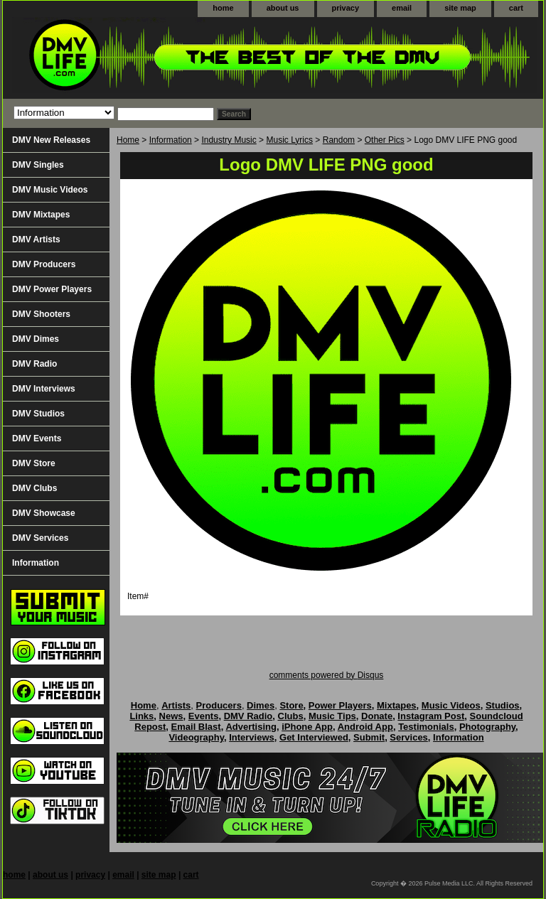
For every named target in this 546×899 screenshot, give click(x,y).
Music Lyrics (289, 140)
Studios (503, 705)
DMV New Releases (51, 140)
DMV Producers (43, 264)
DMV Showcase (43, 513)
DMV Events (36, 438)
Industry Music (228, 140)
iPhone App (307, 726)
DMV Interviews (43, 389)
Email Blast (196, 726)
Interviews (251, 737)
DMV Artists (36, 239)
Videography (196, 737)
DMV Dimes (35, 339)
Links (141, 716)
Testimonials (426, 726)
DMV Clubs (34, 488)
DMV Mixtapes (41, 215)
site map (460, 8)
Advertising (251, 726)
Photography (487, 726)
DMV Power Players (52, 289)
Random (339, 140)
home (223, 8)
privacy (346, 8)
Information (170, 140)
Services (409, 737)
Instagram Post (430, 716)
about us (283, 8)
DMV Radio (34, 364)
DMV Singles (38, 165)
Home (128, 140)
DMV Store (33, 463)
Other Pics (385, 140)
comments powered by (326, 675)
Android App (365, 726)
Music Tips (332, 716)
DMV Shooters (41, 314)
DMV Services (40, 538)
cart (516, 8)
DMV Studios (38, 414)
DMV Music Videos (49, 190)
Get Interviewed (313, 737)
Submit (369, 737)
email (402, 8)
